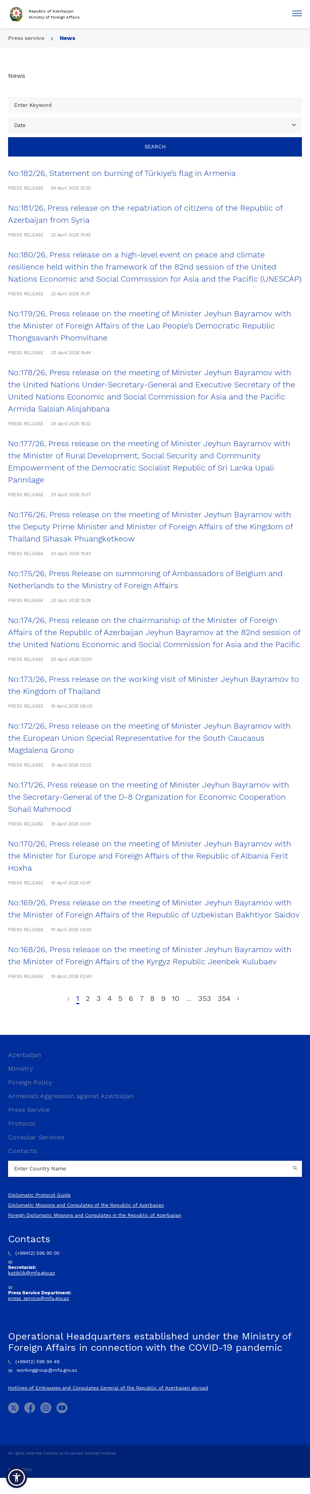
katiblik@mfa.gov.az (31, 1273)
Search (155, 147)
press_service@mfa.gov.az (38, 1298)
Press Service (29, 1110)
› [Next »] (238, 998)
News (67, 38)
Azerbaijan (24, 1055)
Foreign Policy (30, 1082)
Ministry (20, 1068)
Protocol (22, 1123)
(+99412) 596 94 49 (33, 1361)
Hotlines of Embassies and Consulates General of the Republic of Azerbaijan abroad (108, 1388)
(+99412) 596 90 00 (33, 1253)
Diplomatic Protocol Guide (39, 1195)
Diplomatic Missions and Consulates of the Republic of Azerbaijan (86, 1205)
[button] (16, 1477)
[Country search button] (296, 1169)
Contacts (22, 1151)
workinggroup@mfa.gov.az (42, 1370)
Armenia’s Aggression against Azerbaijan (71, 1096)
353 (204, 998)
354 (224, 998)
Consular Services (36, 1137)
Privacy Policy (20, 1469)
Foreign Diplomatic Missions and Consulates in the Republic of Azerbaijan (94, 1215)
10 (175, 998)
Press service (26, 38)
